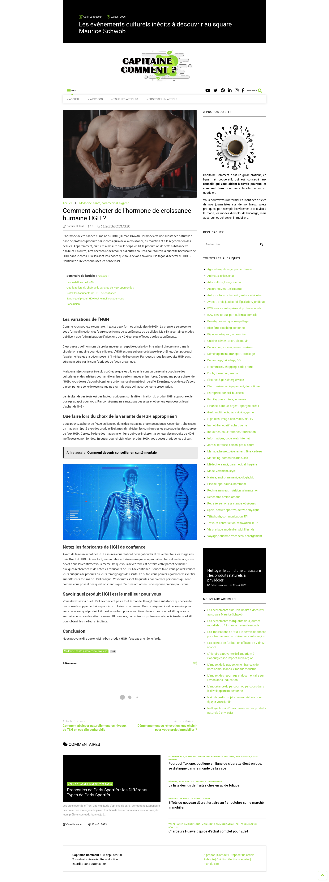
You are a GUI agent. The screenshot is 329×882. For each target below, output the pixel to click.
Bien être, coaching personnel (226, 327)
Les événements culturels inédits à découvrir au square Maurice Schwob (155, 28)
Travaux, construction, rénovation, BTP (232, 523)
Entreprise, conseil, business (225, 393)
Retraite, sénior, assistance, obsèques (231, 503)
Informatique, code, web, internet (228, 438)
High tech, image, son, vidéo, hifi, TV (230, 419)
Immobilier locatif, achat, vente (227, 425)
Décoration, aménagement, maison (230, 347)
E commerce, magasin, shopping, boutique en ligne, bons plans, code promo (213, 758)
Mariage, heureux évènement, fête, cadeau (234, 451)
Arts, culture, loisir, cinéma (224, 282)
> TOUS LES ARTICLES (124, 99)
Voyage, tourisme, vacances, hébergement (234, 536)
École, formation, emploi (222, 373)
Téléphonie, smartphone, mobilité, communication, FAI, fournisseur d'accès (212, 825)
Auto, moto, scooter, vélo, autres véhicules (234, 295)
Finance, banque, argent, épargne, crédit (233, 406)
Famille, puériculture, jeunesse (226, 399)
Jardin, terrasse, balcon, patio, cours (230, 445)
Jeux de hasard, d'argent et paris (90, 784)
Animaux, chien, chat (220, 275)
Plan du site (211, 863)
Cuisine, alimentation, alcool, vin (227, 340)
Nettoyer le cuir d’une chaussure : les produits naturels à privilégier (234, 575)
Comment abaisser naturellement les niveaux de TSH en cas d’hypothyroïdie (95, 728)
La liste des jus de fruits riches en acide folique (203, 785)
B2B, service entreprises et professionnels (234, 308)
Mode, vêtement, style (221, 471)
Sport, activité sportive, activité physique (233, 510)
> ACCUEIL (73, 99)
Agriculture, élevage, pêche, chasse (229, 269)
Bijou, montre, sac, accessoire (226, 334)
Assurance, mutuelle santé (224, 288)
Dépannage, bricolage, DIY (224, 360)
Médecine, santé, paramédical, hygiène (232, 464)
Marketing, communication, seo (227, 458)
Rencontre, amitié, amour (223, 497)
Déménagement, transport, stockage (231, 353)
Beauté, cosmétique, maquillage (227, 321)
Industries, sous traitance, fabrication (231, 432)
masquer (102, 276)
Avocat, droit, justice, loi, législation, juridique (236, 301)
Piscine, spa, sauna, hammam (226, 484)
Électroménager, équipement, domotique (233, 386)
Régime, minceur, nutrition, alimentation (232, 490)
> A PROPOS (95, 99)
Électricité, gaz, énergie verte (225, 380)
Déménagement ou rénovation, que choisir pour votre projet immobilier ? (167, 728)
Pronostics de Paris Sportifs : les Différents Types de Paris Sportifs (107, 792)
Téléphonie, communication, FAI (227, 516)
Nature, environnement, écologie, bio (230, 477)
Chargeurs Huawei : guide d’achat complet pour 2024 (208, 831)
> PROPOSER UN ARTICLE (161, 99)
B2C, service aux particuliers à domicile (232, 314)
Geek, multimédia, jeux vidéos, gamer (231, 412)
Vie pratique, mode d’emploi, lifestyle (230, 529)
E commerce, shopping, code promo (230, 366)
